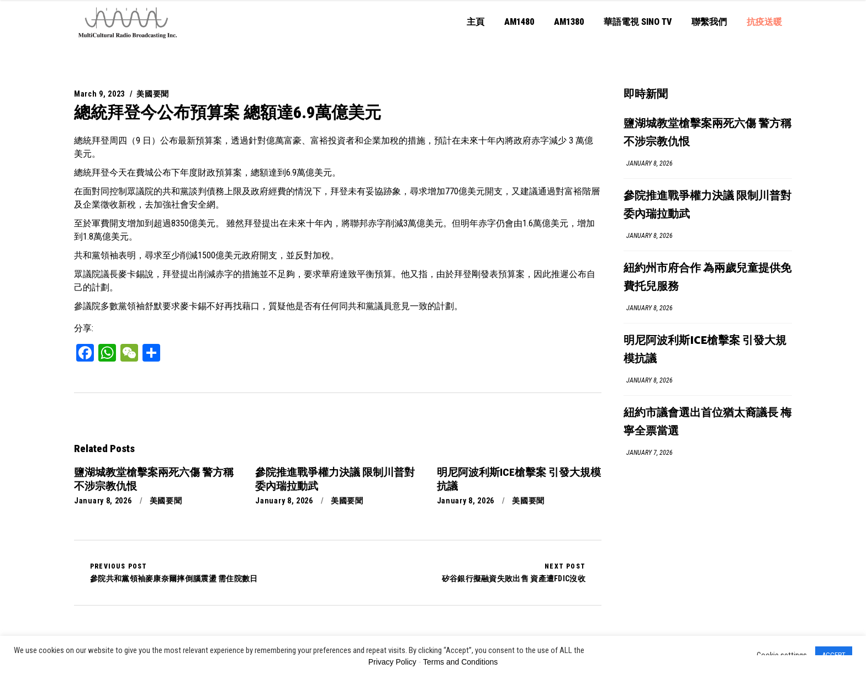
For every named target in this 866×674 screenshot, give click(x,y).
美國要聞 (152, 93)
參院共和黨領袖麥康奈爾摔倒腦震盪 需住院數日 (174, 572)
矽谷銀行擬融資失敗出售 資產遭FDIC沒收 (513, 572)
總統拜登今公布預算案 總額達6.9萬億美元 (227, 112)
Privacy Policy (392, 661)
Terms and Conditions (460, 661)
